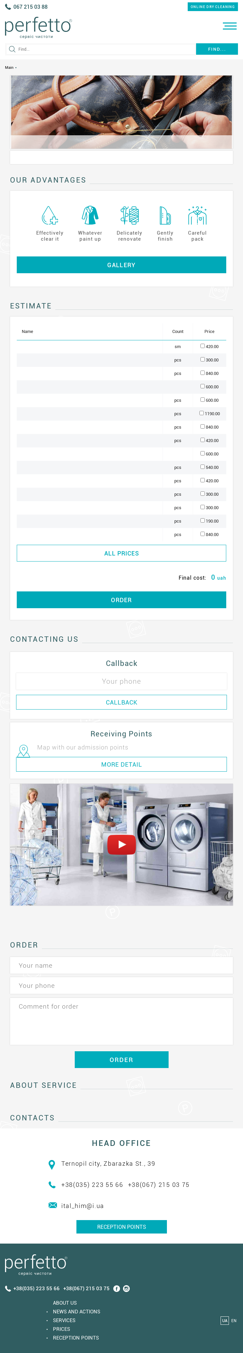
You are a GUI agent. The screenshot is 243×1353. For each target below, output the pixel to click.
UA (225, 1320)
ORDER (121, 599)
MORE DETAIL (121, 764)
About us (65, 1303)
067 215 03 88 (30, 7)
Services (64, 1320)
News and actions (76, 1311)
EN (233, 1320)
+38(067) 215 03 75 (159, 1184)
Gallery (121, 265)
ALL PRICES (121, 553)
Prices (61, 1329)
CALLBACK (121, 702)
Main (9, 67)
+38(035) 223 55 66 (92, 1184)
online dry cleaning (213, 7)
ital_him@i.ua (82, 1205)
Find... (217, 49)
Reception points (121, 1227)
